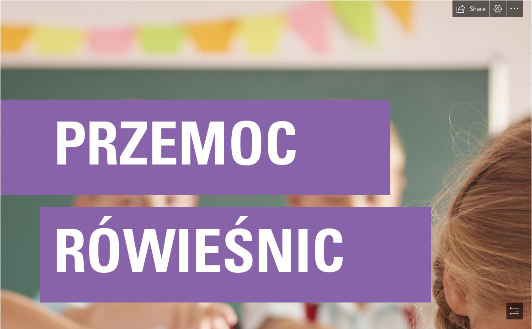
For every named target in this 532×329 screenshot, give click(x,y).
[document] (266, 164)
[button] (470, 8)
